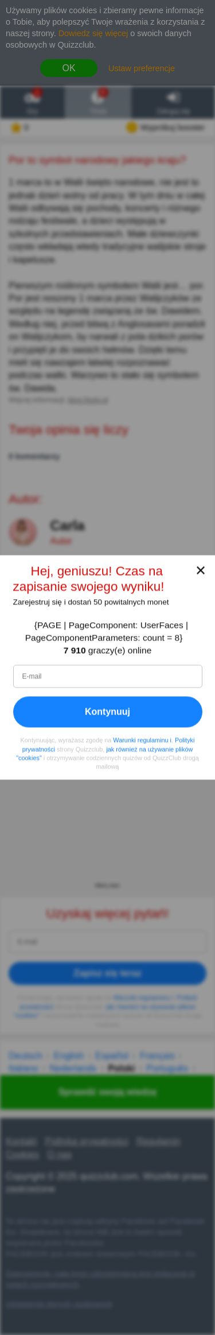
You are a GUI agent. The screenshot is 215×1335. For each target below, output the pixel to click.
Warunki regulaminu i (142, 740)
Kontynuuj (107, 712)
